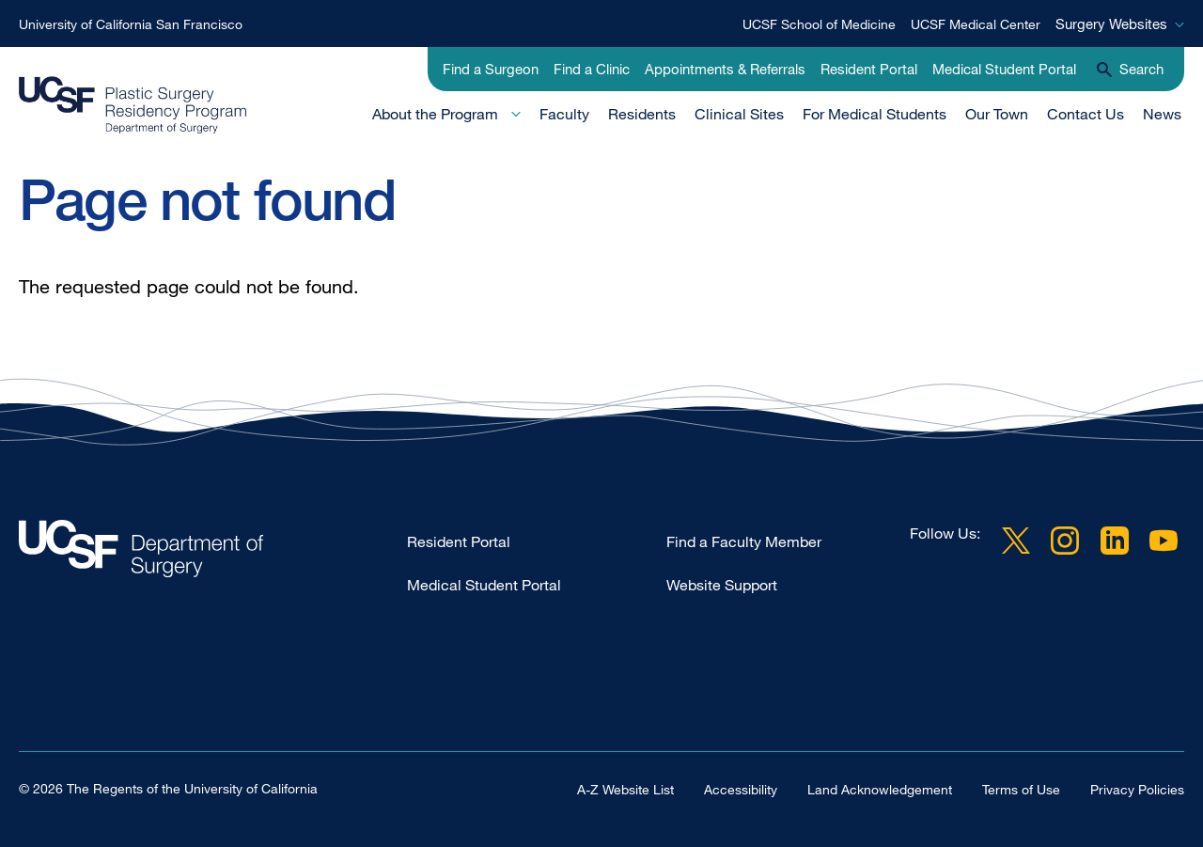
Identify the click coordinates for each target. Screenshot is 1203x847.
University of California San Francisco (130, 24)
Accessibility (740, 788)
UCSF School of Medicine (819, 24)
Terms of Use (1021, 788)
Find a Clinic (592, 68)
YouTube (1163, 540)
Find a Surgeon (491, 68)
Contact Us (1085, 113)
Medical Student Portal (1004, 68)
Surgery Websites (1111, 23)
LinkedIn (1114, 540)
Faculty (564, 113)
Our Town (996, 113)
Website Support (721, 584)
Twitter (1016, 540)
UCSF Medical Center (975, 24)
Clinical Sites (739, 113)
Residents (642, 113)
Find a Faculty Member (743, 541)
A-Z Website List (625, 788)
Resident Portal (868, 68)
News (1162, 113)
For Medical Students (874, 113)
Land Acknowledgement (879, 788)
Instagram (1065, 540)
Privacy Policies (1137, 788)
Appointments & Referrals (725, 68)
